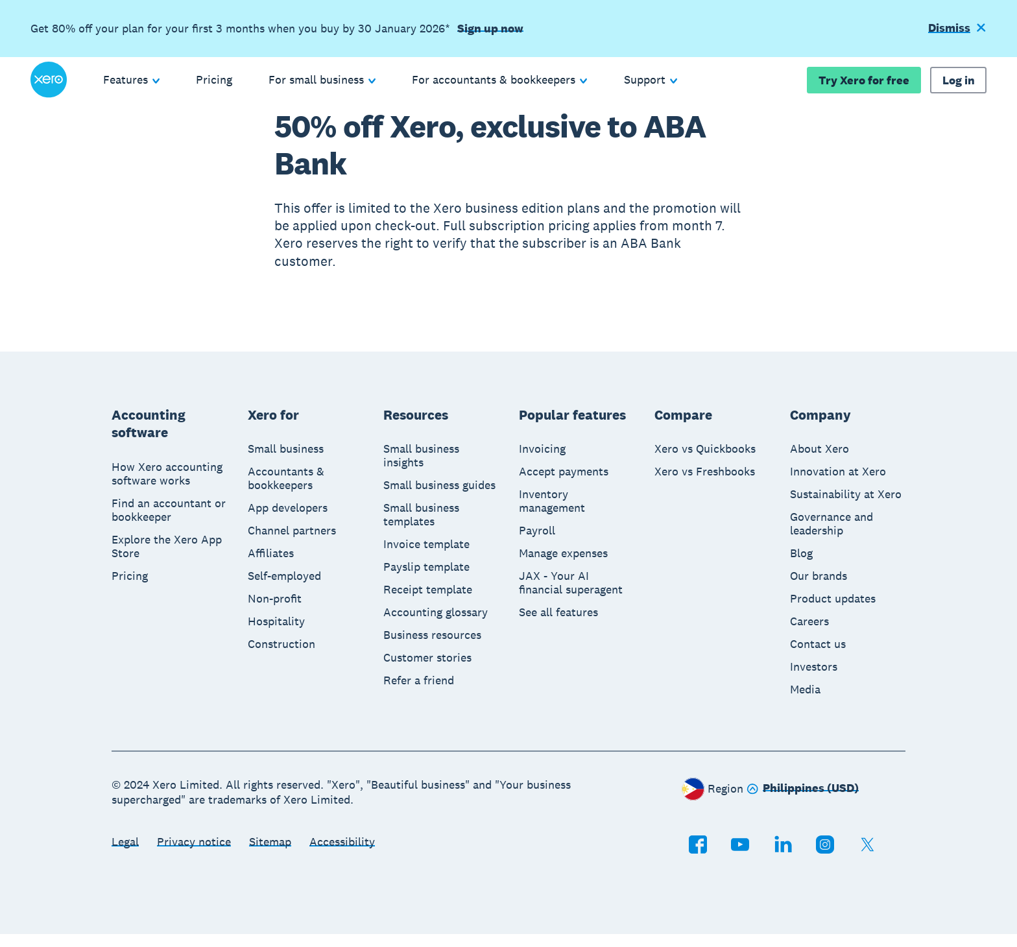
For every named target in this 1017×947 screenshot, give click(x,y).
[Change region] (803, 802)
